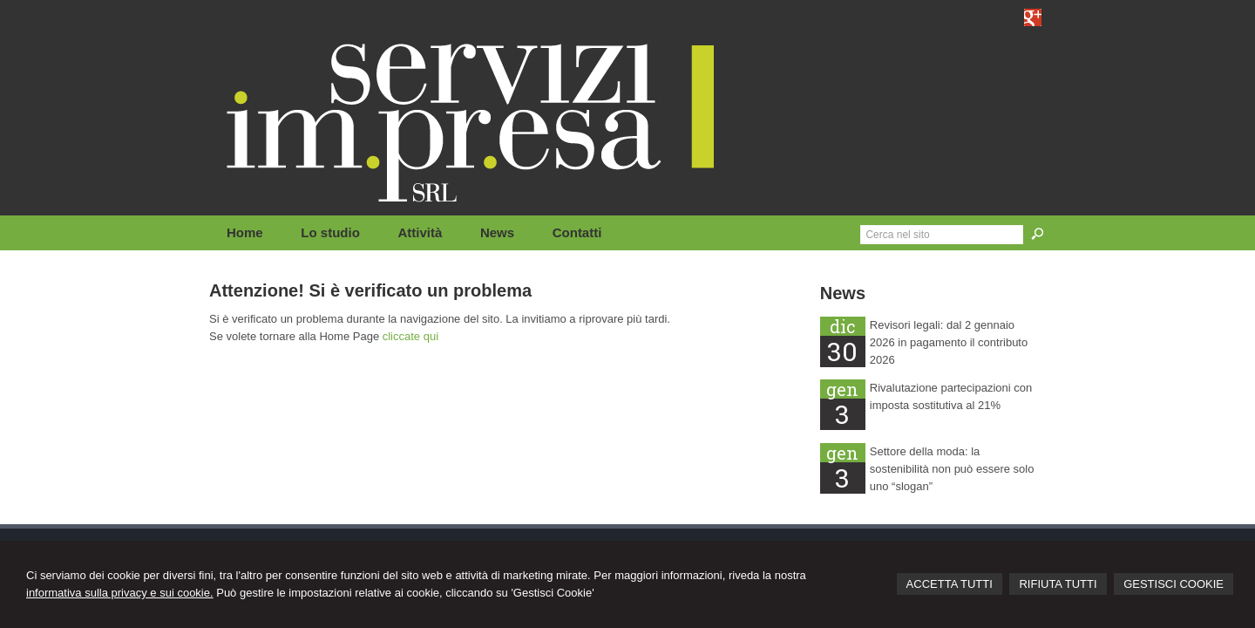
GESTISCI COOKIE (1173, 583)
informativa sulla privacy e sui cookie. (120, 592)
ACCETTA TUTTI (949, 583)
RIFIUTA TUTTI (1057, 583)
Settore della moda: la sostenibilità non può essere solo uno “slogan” (952, 469)
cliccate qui (410, 336)
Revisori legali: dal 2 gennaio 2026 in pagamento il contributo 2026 (949, 342)
